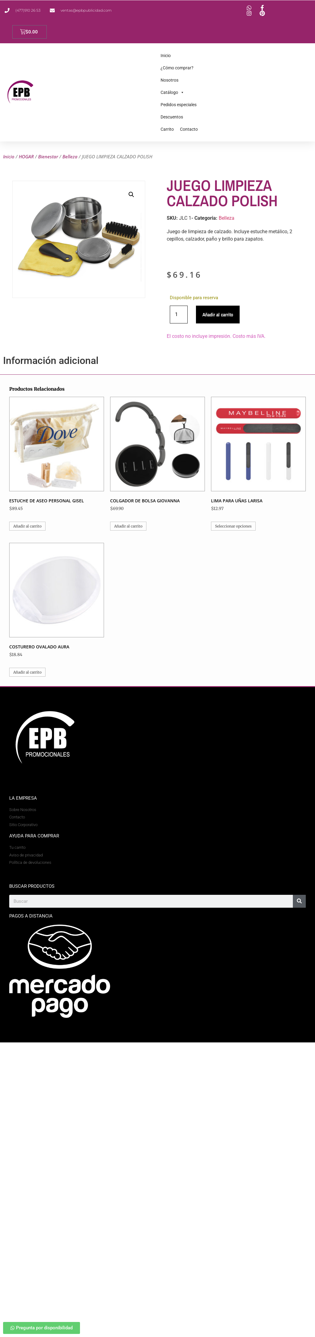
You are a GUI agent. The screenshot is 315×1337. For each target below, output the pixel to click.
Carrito (167, 129)
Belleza (70, 156)
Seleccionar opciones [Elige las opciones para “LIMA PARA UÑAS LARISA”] (233, 526)
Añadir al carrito (217, 314)
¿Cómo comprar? (177, 67)
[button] (131, 194)
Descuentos (172, 116)
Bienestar (48, 156)
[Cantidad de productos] (179, 314)
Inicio (166, 55)
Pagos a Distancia (31, 916)
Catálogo (172, 92)
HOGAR (26, 156)
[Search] (299, 901)
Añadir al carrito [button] (27, 526)
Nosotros (169, 80)
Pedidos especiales (179, 104)
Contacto (189, 129)
